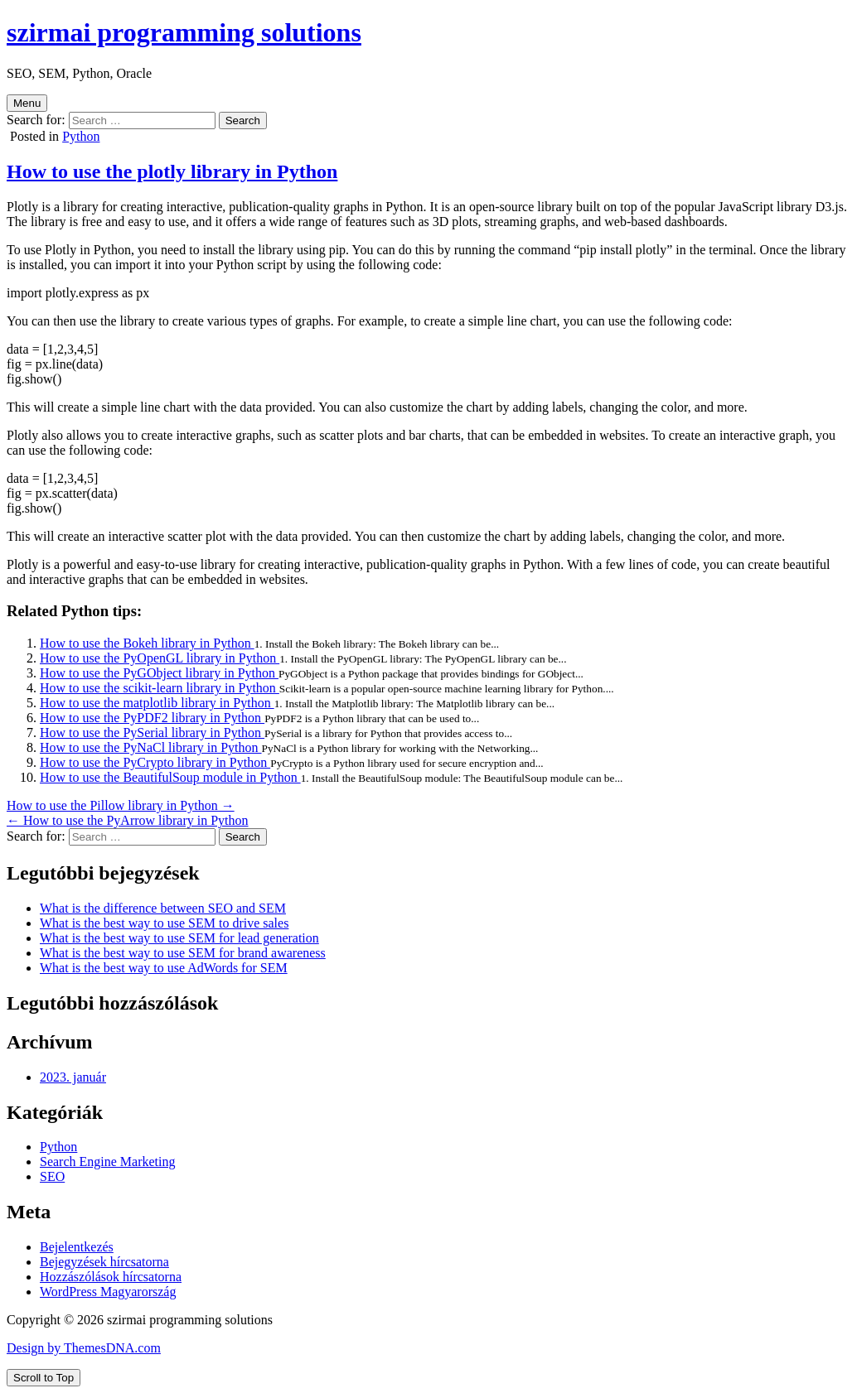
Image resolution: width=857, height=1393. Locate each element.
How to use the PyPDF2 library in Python (152, 718)
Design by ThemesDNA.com (84, 1348)
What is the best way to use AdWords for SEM (164, 968)
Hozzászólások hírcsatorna (111, 1277)
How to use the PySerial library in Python (152, 732)
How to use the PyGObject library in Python (159, 673)
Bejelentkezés (77, 1247)
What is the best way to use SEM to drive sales (164, 923)
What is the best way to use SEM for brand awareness (183, 953)
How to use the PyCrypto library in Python (155, 762)
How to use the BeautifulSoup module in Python (170, 777)
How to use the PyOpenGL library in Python (159, 658)
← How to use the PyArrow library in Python (128, 820)
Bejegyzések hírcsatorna (104, 1262)
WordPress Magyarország (108, 1292)
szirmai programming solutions (184, 32)
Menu (27, 103)
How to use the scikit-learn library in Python (159, 688)
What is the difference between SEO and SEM (163, 908)
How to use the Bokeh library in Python (147, 643)
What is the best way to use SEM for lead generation (179, 938)
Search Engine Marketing (108, 1161)
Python (80, 136)
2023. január (73, 1077)
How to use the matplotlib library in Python (157, 703)
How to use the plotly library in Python (172, 171)
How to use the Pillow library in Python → (121, 805)
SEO (52, 1176)
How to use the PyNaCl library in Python (151, 747)
